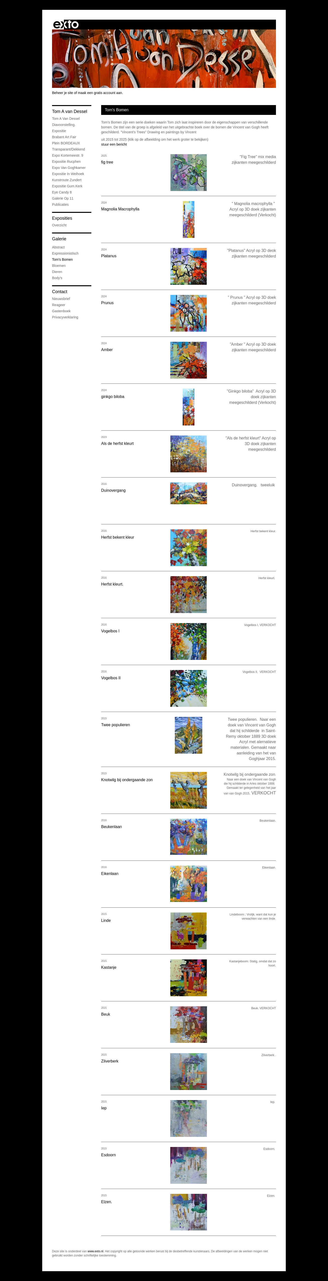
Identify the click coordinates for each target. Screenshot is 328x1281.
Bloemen (59, 266)
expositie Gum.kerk (67, 186)
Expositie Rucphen (66, 162)
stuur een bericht (114, 144)
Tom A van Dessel (69, 111)
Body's (57, 278)
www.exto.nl (95, 1251)
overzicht (59, 225)
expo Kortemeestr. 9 (67, 155)
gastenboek (61, 311)
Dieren (57, 272)
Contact (59, 291)
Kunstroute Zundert (67, 180)
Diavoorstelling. (64, 125)
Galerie (59, 238)
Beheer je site (62, 93)
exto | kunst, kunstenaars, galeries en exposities (66, 24)
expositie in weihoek (68, 174)
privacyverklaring (65, 317)
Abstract (58, 247)
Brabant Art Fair (64, 137)
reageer (58, 305)
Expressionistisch (65, 253)
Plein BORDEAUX (66, 143)
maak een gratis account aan (100, 93)
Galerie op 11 (62, 198)
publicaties (60, 204)
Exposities (62, 218)
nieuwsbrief (61, 299)
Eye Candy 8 (62, 192)
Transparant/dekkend (68, 149)
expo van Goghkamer (69, 168)
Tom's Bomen (62, 259)
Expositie (59, 131)
